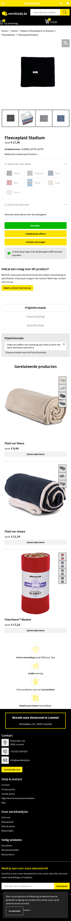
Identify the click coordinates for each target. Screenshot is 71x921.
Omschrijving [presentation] (35, 316)
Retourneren (7, 854)
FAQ (3, 802)
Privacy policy (8, 789)
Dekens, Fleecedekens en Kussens (37, 30)
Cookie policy (8, 793)
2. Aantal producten (17, 204)
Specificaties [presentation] (35, 325)
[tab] (35, 307)
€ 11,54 (12, 536)
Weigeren (27, 910)
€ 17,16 (12, 624)
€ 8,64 (12, 448)
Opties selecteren (36, 454)
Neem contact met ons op (17, 287)
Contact (5, 784)
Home (4, 30)
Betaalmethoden (10, 849)
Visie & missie (8, 826)
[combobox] (45, 12)
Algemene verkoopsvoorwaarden (18, 798)
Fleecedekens (8, 34)
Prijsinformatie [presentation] (35, 308)
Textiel (14, 30)
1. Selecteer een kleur (18, 164)
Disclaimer (6, 845)
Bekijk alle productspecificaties (21, 154)
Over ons (5, 817)
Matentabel (7, 830)
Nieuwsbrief (7, 821)
